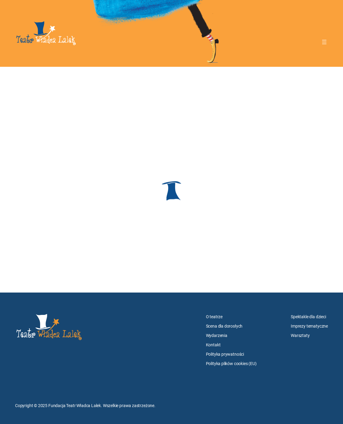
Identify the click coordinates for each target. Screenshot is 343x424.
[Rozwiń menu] (324, 42)
